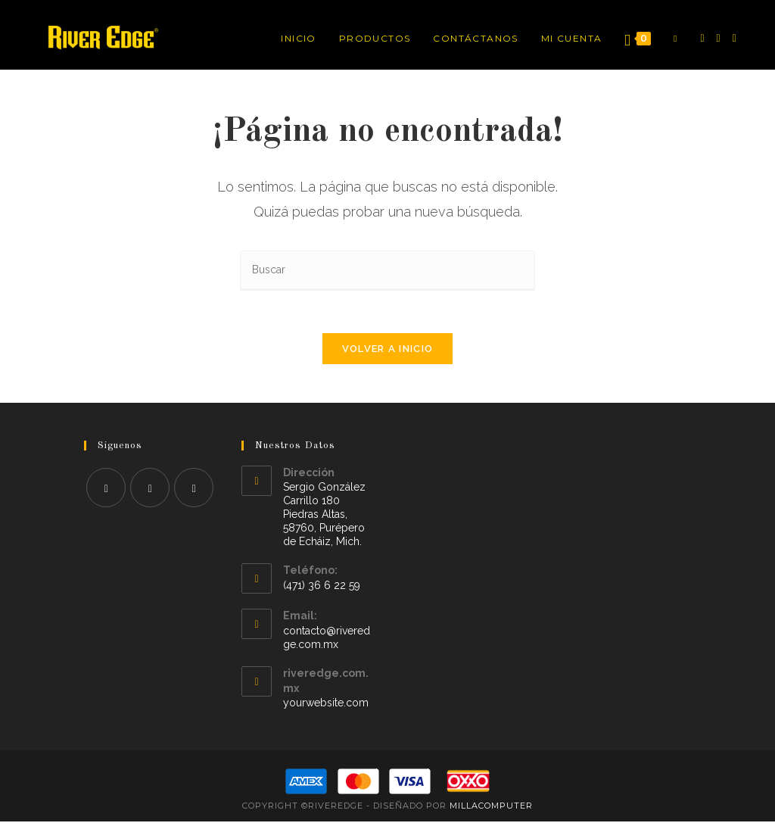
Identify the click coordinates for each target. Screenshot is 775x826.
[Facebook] (702, 38)
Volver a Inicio (388, 352)
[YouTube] (734, 38)
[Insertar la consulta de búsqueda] (387, 271)
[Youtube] (193, 491)
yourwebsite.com (326, 707)
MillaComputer (491, 810)
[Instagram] (719, 38)
